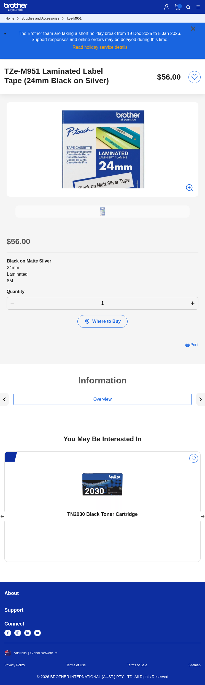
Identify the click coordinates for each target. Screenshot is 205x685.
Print (194, 344)
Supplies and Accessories (40, 18)
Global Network (41, 653)
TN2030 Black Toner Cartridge (102, 514)
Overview (102, 399)
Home (10, 18)
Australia (15, 653)
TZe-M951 (74, 18)
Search (188, 7)
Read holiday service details (99, 47)
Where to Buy (102, 321)
